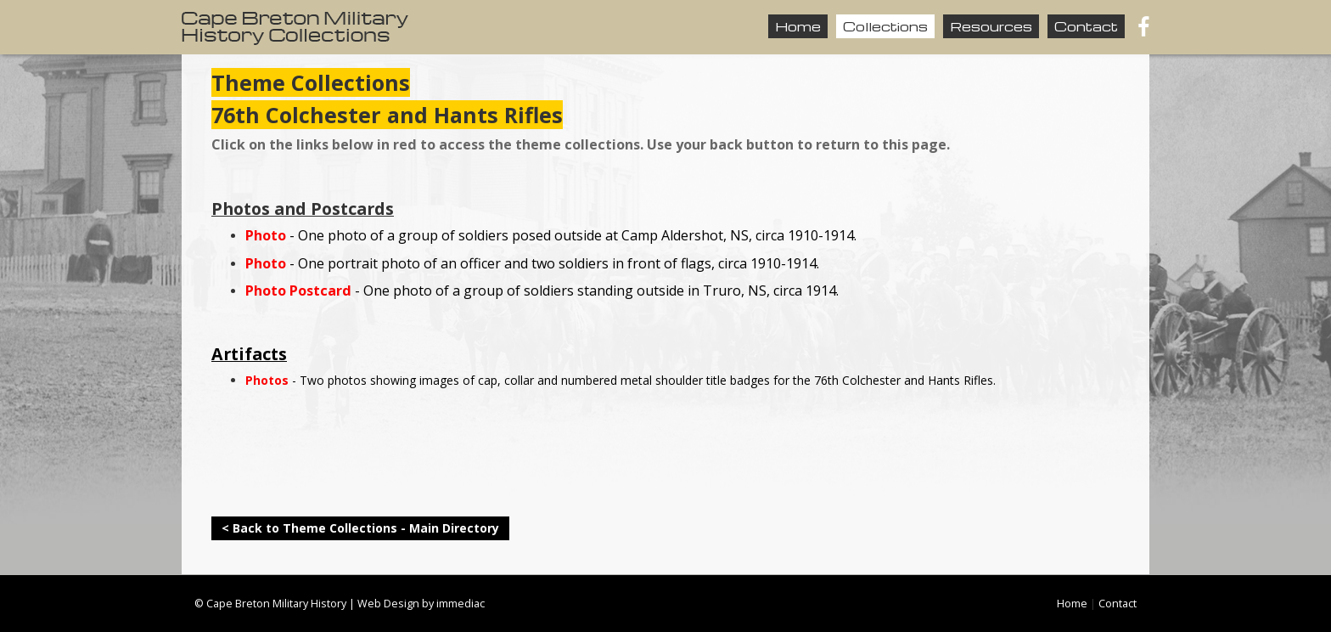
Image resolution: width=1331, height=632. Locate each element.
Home (798, 26)
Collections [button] (885, 26)
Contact (1086, 26)
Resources (991, 26)
